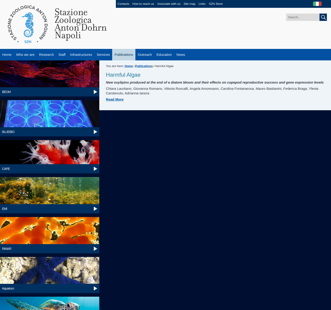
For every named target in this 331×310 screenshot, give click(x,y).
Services (103, 54)
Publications (123, 54)
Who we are (25, 54)
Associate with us (168, 4)
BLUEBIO (8, 132)
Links (202, 4)
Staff (62, 54)
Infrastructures (81, 54)
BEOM (6, 92)
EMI (4, 209)
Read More (115, 99)
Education (164, 54)
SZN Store (216, 4)
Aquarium (8, 288)
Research (46, 54)
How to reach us (143, 4)
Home (6, 54)
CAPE (6, 169)
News (181, 54)
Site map (189, 4)
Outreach (145, 54)
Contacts (123, 4)
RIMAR (6, 249)
